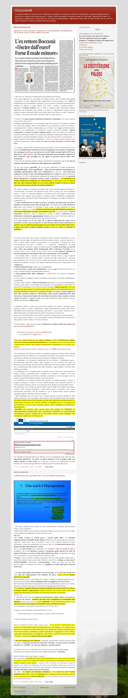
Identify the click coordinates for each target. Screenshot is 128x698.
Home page (44, 687)
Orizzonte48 (23, 10)
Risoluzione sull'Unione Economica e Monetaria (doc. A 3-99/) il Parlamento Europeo (42, 349)
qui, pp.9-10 (62, 176)
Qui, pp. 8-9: (18, 595)
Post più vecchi (69, 687)
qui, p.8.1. (47, 610)
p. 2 (23, 200)
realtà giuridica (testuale (41, 315)
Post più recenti (19, 687)
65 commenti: (38, 681)
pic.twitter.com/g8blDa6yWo (42, 332)
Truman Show (65, 581)
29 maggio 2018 (35, 334)
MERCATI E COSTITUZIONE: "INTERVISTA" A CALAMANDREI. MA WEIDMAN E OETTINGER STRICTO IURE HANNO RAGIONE (43, 32)
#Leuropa (29, 332)
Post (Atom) (22, 691)
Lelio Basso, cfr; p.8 (20, 176)
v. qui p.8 (57, 172)
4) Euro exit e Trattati (86, 49)
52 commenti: (38, 466)
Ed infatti (17, 672)
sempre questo (43, 625)
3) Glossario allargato (86, 47)
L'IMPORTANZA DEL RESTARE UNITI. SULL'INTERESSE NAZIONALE (39, 476)
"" (28, 154)
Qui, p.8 (16, 535)
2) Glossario (83, 45)
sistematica (54, 315)
